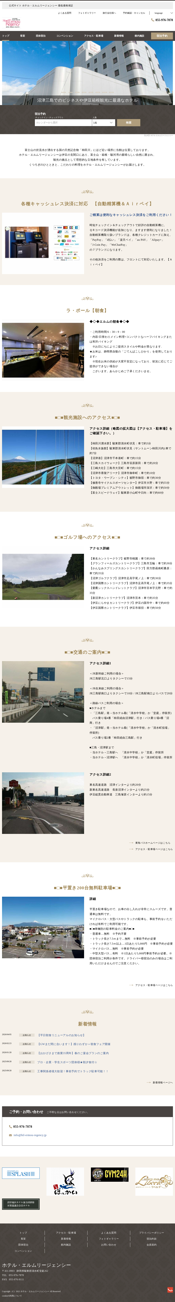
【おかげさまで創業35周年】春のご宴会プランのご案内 (73, 1053)
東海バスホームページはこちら (150, 843)
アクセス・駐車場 (66, 1233)
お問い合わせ (108, 1244)
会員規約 (152, 1244)
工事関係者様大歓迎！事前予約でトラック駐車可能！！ (73, 1071)
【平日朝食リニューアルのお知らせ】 (61, 1035)
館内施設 (66, 1244)
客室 (23, 1238)
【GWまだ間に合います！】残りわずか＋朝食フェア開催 (74, 1044)
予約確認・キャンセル (134, 13)
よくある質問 (108, 1233)
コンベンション (23, 1251)
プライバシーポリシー (151, 1233)
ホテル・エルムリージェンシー (36, 1265)
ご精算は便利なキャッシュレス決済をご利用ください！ (131, 215)
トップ (23, 1233)
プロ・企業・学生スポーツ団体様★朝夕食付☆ (67, 1062)
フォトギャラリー (109, 1238)
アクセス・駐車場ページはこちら (151, 849)
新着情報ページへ (160, 1082)
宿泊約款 (152, 1238)
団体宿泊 (23, 1244)
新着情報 (66, 1238)
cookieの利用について (12, 1296)
